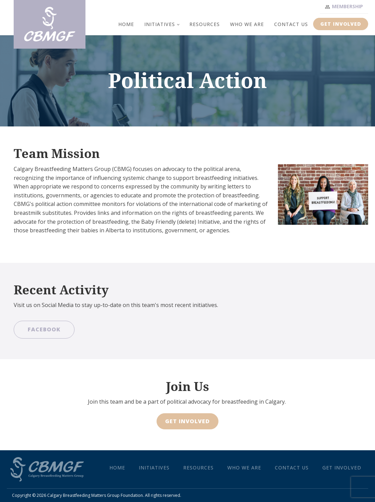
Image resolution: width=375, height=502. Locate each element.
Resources (204, 24)
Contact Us (291, 24)
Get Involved (340, 24)
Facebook (44, 329)
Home (126, 24)
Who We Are (247, 24)
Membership (347, 6)
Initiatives (159, 24)
